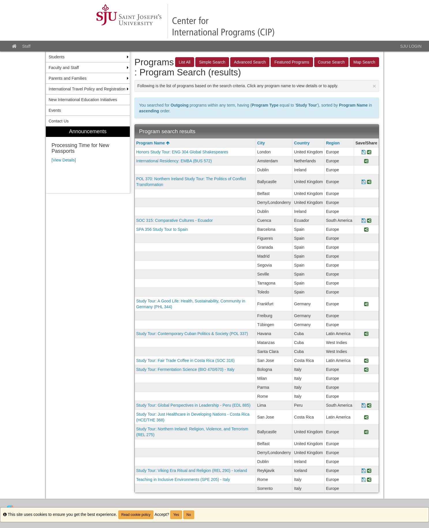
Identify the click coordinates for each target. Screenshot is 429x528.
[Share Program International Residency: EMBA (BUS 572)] (366, 161)
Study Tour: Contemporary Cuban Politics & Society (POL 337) (192, 333)
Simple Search (212, 62)
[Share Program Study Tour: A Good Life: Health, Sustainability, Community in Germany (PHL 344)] (366, 304)
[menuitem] (88, 160)
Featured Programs (291, 62)
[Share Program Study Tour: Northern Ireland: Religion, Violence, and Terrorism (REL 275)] (366, 432)
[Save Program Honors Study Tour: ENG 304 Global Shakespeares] (363, 152)
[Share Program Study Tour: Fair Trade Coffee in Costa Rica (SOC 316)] (366, 360)
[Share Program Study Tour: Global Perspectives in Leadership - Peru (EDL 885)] (369, 405)
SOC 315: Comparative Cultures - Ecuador (174, 220)
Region (333, 143)
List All (184, 62)
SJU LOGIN (410, 46)
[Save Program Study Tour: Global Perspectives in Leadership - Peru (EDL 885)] (363, 405)
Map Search (364, 62)
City (261, 143)
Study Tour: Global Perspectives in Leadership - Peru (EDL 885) (193, 405)
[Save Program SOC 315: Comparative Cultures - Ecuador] (363, 220)
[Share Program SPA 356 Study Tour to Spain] (366, 229)
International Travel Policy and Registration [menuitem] (87, 89)
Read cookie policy (136, 515)
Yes (176, 515)
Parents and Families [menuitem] (68, 78)
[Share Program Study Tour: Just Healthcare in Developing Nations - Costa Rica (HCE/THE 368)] (366, 417)
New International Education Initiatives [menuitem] (83, 99)
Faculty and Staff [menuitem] (64, 67)
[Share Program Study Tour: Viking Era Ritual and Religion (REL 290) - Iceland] (369, 470)
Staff (26, 46)
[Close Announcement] (374, 86)
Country (302, 143)
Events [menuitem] (55, 110)
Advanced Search (250, 62)
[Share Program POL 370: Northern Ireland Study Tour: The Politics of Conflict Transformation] (369, 181)
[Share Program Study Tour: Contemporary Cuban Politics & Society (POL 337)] (366, 333)
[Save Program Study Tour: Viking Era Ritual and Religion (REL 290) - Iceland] (363, 470)
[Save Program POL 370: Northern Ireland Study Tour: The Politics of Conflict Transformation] (363, 181)
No (188, 515)
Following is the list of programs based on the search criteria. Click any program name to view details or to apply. (256, 86)
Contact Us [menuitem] (59, 121)
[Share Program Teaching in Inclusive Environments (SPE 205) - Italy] (369, 479)
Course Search (331, 62)
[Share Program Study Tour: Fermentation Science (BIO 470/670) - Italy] (366, 369)
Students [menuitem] (57, 57)
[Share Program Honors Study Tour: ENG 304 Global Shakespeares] (369, 152)
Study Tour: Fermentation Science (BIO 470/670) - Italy (185, 369)
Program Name (153, 143)
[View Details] (64, 160)
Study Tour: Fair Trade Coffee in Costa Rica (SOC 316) (185, 360)
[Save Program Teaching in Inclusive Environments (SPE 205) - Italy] (363, 479)
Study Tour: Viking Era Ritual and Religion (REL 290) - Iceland (191, 470)
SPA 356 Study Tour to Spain (162, 229)
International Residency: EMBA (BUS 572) (174, 161)
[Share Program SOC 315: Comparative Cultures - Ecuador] (369, 220)
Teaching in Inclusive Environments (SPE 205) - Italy (183, 479)
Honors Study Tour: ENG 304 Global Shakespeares (182, 152)
